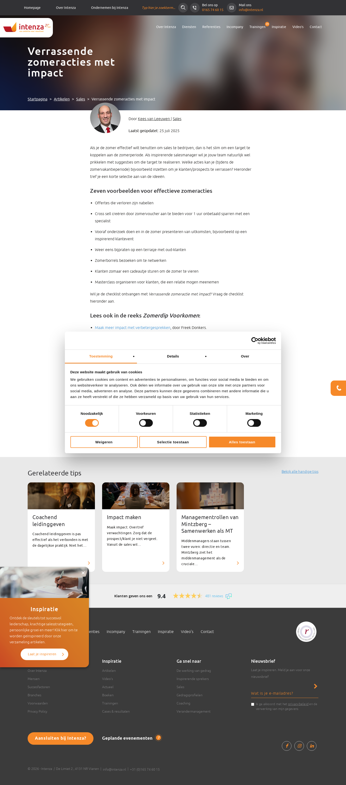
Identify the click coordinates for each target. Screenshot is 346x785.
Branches (34, 695)
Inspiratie (279, 27)
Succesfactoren (39, 687)
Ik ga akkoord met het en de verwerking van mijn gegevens (286, 706)
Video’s (297, 27)
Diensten (189, 27)
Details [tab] (173, 356)
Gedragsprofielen (190, 695)
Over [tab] (245, 356)
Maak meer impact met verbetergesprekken (132, 327)
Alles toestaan (242, 442)
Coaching (183, 703)
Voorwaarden (38, 703)
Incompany (235, 27)
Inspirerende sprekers (193, 678)
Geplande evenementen (131, 738)
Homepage (32, 8)
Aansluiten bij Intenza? (60, 738)
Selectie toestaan (173, 442)
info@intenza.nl (251, 10)
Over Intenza (66, 8)
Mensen (34, 678)
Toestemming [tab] (101, 356)
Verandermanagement (193, 711)
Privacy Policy (37, 711)
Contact (316, 27)
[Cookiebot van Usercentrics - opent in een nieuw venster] (255, 340)
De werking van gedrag (194, 670)
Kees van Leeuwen (154, 119)
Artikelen (62, 99)
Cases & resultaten (116, 711)
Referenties (211, 27)
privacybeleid (298, 704)
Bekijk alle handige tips (300, 471)
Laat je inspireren (42, 654)
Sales (80, 99)
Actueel (108, 687)
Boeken (108, 695)
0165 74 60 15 (212, 10)
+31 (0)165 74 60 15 (145, 769)
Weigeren (103, 442)
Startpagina (37, 99)
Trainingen (257, 27)
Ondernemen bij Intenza (109, 8)
